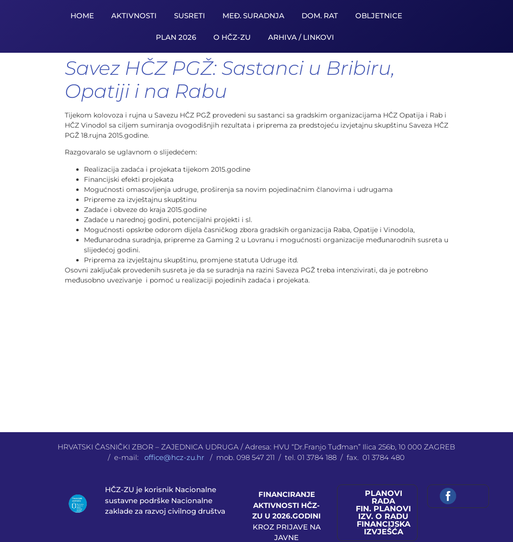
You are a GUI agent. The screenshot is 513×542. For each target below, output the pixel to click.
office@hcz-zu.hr (175, 457)
